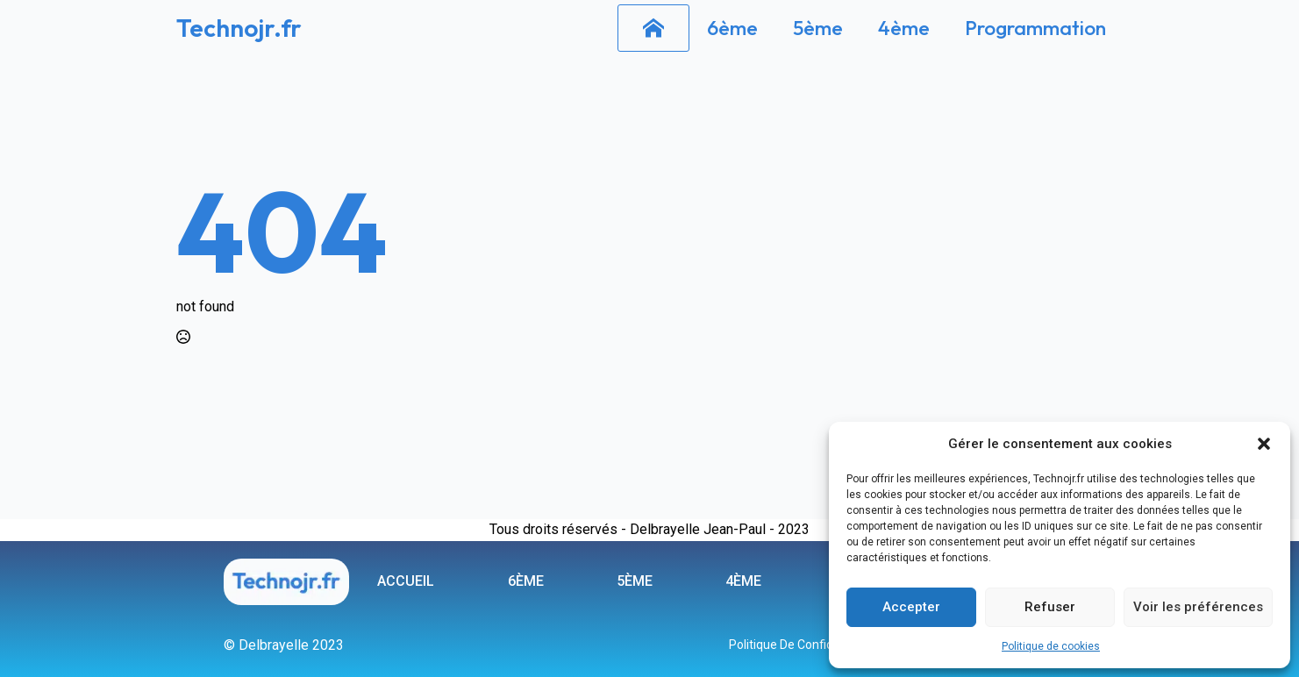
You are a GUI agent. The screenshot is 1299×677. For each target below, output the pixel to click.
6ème (732, 27)
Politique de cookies (1051, 646)
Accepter (911, 607)
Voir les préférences (1198, 607)
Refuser (1049, 607)
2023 (794, 529)
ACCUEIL (405, 581)
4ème (904, 27)
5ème (818, 27)
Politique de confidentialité (803, 645)
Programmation (1035, 27)
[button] (1264, 444)
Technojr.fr (239, 27)
